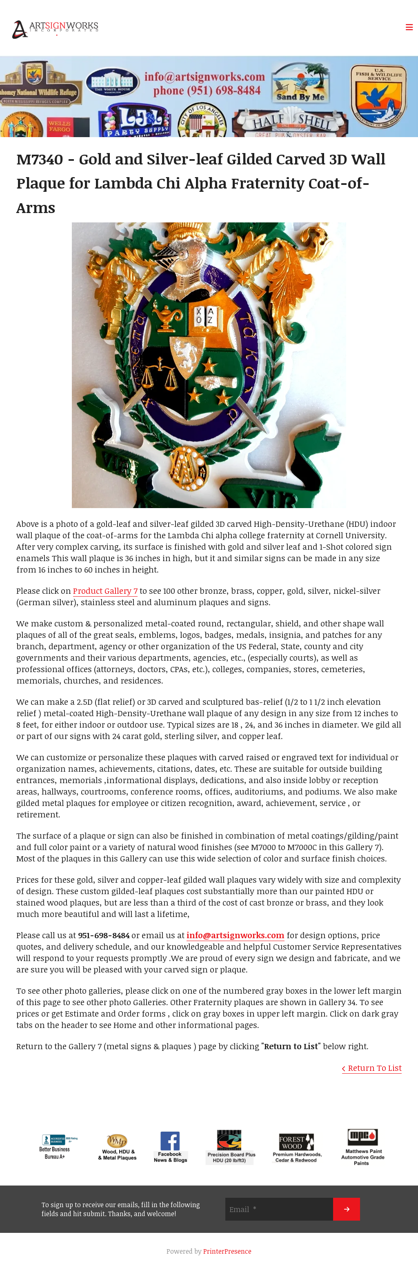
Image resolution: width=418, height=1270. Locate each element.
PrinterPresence (227, 1251)
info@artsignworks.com (236, 935)
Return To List (375, 1067)
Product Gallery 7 (105, 590)
